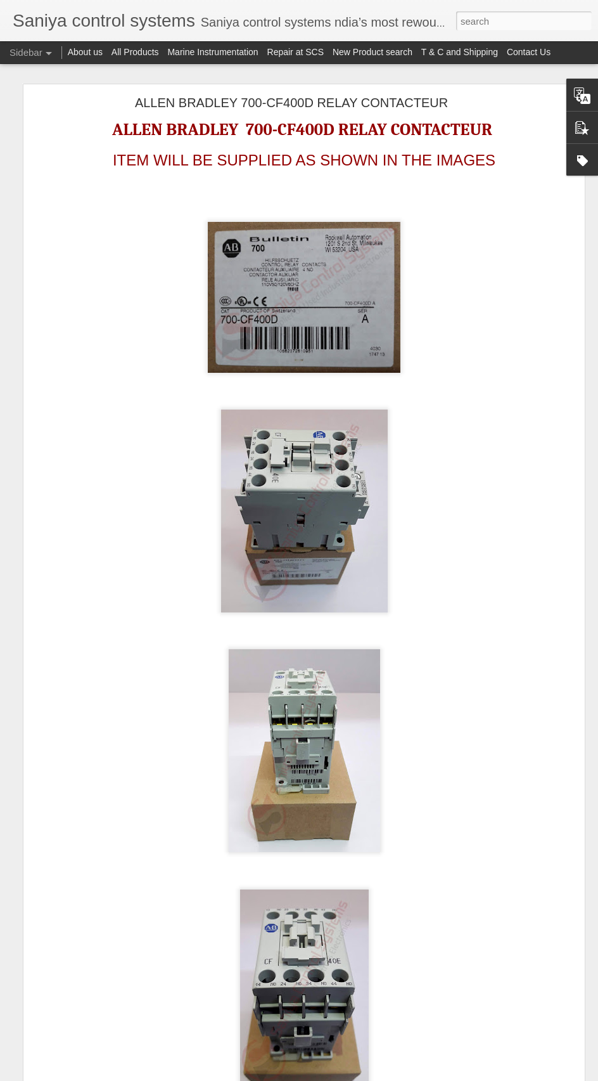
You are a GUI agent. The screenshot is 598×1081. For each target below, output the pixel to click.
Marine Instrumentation (212, 52)
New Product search (372, 52)
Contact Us (528, 52)
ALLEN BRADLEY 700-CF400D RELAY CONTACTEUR (291, 103)
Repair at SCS (295, 52)
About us (85, 52)
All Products (135, 52)
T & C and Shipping (459, 52)
